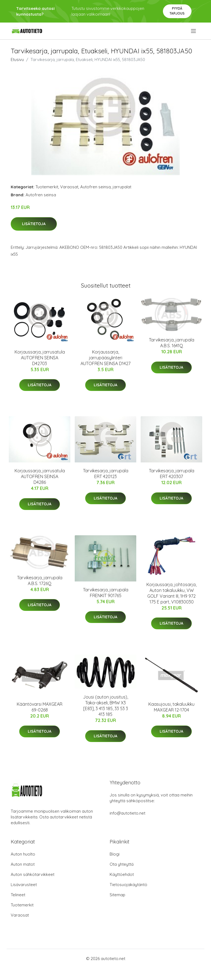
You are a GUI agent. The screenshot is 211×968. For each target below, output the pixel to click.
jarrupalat (122, 186)
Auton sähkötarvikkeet (32, 874)
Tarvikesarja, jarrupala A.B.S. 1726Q (39, 580)
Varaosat (69, 186)
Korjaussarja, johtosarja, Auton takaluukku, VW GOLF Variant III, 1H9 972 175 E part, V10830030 (171, 593)
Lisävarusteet (24, 884)
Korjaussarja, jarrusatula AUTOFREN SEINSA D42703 (40, 357)
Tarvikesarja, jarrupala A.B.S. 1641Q (171, 342)
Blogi (115, 854)
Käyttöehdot (122, 874)
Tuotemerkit (46, 186)
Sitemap (117, 894)
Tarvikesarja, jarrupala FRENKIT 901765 (105, 592)
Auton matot (23, 864)
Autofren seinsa (95, 186)
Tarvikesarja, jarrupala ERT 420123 (105, 473)
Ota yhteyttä (122, 864)
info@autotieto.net (127, 813)
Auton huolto (23, 854)
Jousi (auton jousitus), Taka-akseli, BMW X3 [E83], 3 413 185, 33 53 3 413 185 (105, 705)
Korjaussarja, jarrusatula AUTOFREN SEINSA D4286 (40, 476)
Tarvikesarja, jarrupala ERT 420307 (171, 473)
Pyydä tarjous (177, 10)
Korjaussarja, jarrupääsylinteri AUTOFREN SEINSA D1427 (105, 357)
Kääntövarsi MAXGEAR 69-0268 (39, 707)
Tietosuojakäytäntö (128, 884)
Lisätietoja (34, 223)
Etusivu (17, 59)
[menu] (193, 31)
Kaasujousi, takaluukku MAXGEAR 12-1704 (171, 707)
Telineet (18, 894)
